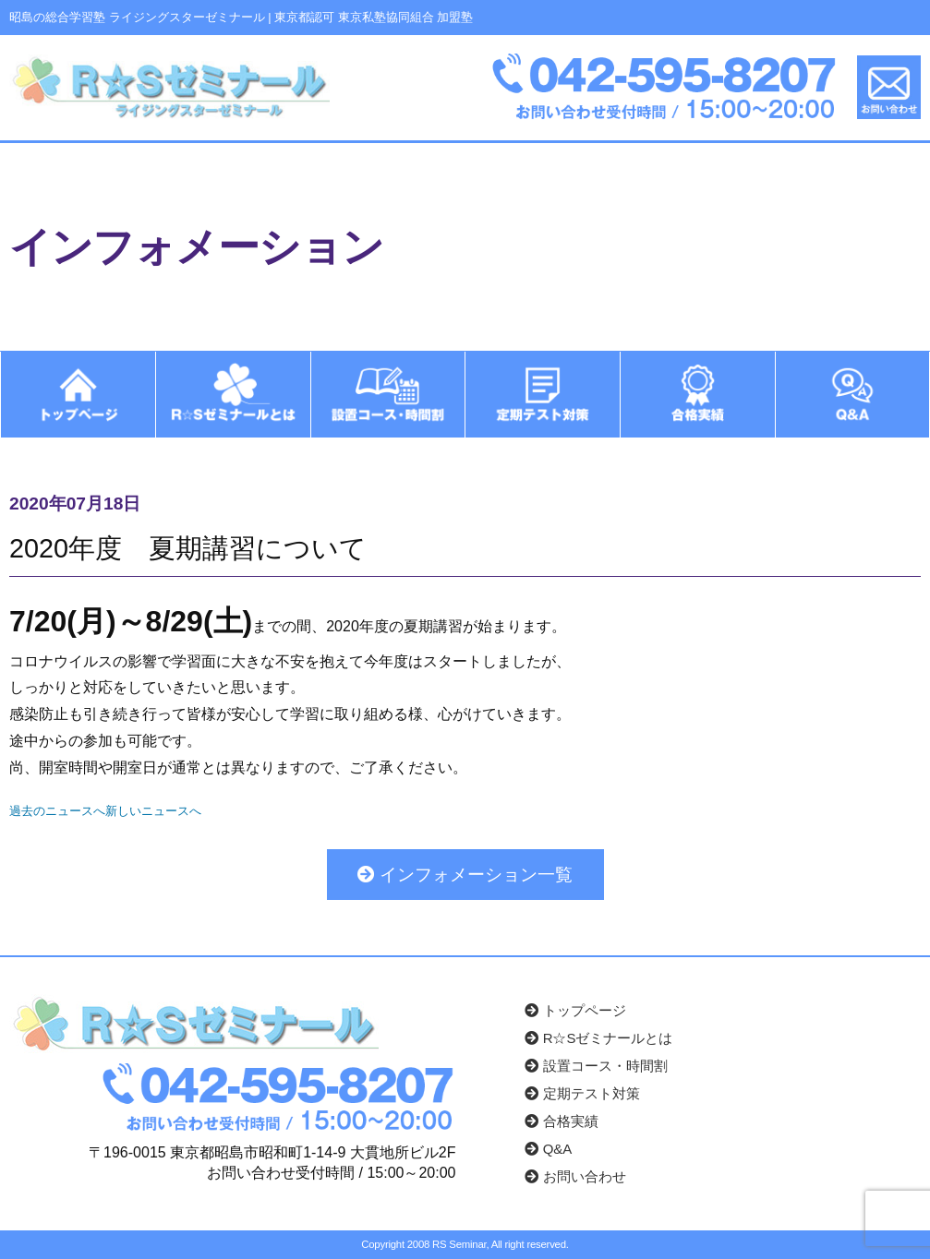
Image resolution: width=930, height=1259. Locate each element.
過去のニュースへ (57, 810)
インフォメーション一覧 (465, 873)
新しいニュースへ (153, 810)
